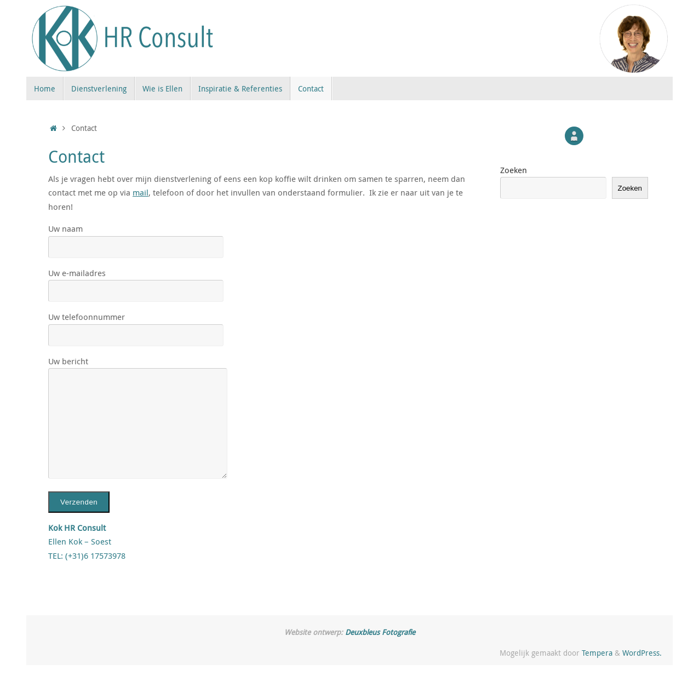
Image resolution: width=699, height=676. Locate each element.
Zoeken (513, 169)
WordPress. (642, 653)
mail (140, 192)
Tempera (597, 653)
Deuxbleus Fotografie (380, 632)
